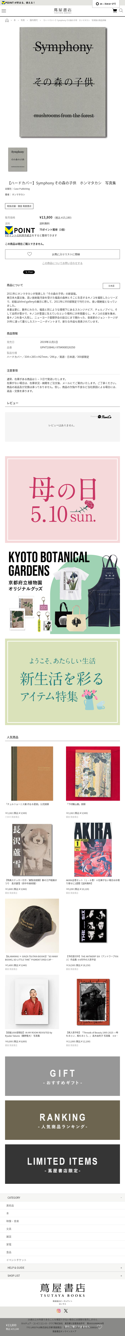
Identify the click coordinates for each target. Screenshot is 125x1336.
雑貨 (8, 1236)
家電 (8, 1244)
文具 (8, 1229)
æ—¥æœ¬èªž (106, 3)
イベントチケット (16, 1260)
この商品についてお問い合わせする (62, 263)
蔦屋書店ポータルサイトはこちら (62, 1292)
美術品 (10, 1205)
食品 (8, 1252)
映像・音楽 (12, 1221)
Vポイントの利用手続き (18, 235)
